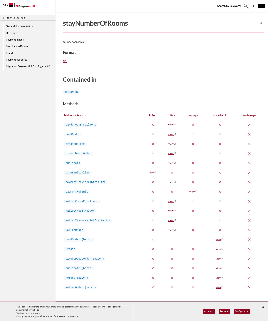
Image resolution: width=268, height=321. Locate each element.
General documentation (19, 26)
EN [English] (261, 5)
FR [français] (255, 5)
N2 (65, 61)
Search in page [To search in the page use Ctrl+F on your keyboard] (261, 23)
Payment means (15, 39)
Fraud (9, 52)
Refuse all (224, 311)
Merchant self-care (17, 46)
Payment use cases (16, 59)
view (171, 124)
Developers (12, 32)
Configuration (242, 311)
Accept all (209, 311)
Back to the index (16, 17)
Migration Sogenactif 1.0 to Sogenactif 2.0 (30, 66)
